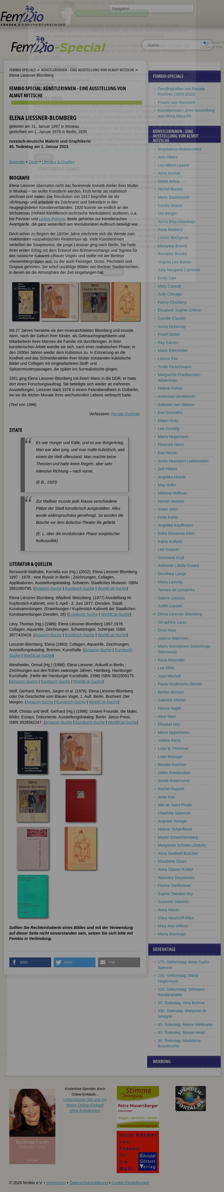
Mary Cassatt (169, 286)
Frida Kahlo (168, 517)
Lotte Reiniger (170, 756)
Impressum (56, 1182)
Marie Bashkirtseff (174, 197)
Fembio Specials (22, 69)
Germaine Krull (171, 557)
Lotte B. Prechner (173, 748)
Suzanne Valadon (173, 901)
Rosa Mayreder (171, 660)
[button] (30, 962)
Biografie (17, 162)
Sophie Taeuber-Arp (175, 893)
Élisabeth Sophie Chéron (180, 310)
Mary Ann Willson (173, 926)
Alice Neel (167, 716)
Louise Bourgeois (173, 237)
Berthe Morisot (171, 692)
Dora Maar (167, 630)
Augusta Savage (172, 821)
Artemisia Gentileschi (176, 396)
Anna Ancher (169, 173)
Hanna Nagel (169, 708)
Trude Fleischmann (175, 367)
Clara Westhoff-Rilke (176, 918)
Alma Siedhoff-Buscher (178, 853)
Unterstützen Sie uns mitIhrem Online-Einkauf (85, 1105)
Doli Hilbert (167, 469)
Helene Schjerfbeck (175, 829)
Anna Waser (169, 910)
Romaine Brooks (172, 253)
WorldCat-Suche (112, 588)
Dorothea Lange (172, 573)
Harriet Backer (170, 189)
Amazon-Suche (48, 588)
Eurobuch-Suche (79, 588)
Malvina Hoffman (173, 493)
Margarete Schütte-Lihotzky (182, 845)
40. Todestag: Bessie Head (181, 1032)
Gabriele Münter (172, 700)
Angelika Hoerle (172, 477)
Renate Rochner (125, 414)
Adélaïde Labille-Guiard (178, 565)
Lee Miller (166, 668)
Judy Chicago (170, 294)
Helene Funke (170, 388)
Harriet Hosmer (171, 501)
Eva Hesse (167, 453)
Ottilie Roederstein (174, 773)
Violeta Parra (169, 740)
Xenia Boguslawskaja (176, 221)
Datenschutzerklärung (88, 1182)
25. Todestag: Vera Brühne (181, 1003)
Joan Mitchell (169, 676)
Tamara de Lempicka (176, 590)
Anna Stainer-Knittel (175, 869)
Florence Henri (171, 444)
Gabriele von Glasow (176, 404)
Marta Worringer (172, 934)
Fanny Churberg (172, 302)
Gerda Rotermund (174, 780)
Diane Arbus (168, 181)
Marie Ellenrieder (173, 350)
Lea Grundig (169, 428)
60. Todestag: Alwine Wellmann (185, 1024)
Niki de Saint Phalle (175, 805)
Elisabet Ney (169, 724)
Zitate (33, 162)
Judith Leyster (170, 606)
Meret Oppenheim (174, 732)
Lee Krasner (168, 549)
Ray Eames (168, 342)
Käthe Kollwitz (170, 541)
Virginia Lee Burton (175, 262)
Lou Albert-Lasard (173, 165)
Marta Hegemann (173, 436)
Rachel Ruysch (171, 789)
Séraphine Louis (172, 622)
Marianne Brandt (172, 246)
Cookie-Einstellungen (130, 1182)
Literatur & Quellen (58, 162)
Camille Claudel (172, 318)
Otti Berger (167, 213)
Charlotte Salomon (174, 813)
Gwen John (168, 509)
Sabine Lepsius (171, 598)
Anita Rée (166, 797)
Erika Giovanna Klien (176, 533)
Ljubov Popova (52, 219)
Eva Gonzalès (170, 412)
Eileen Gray (168, 420)
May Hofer (167, 485)
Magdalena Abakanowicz (180, 149)
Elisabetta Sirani (172, 861)
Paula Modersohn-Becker (180, 684)
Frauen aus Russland (176, 102)
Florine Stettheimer (174, 885)
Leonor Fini (168, 358)
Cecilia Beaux (170, 205)
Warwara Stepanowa (176, 877)
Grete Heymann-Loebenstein (183, 461)
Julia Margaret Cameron (179, 270)
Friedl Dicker (169, 334)
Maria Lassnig (170, 582)
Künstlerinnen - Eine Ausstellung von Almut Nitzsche (87, 69)
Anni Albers (168, 157)
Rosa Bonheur (170, 229)
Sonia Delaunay (172, 326)
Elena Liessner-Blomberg (180, 614)
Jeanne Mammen (173, 638)
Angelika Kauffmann (175, 525)
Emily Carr (167, 278)
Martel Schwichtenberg (178, 837)
